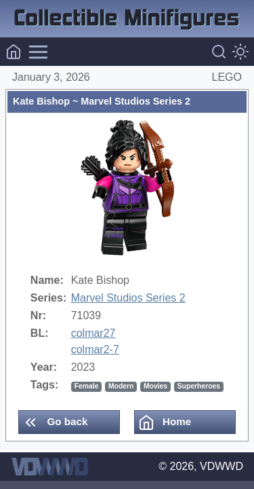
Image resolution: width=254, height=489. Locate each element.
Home (164, 422)
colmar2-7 (95, 349)
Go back (54, 422)
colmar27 (93, 333)
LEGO (227, 77)
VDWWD (221, 466)
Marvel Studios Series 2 (128, 298)
